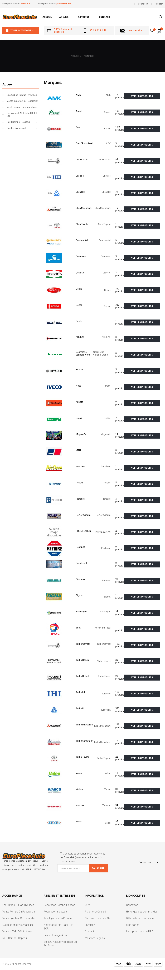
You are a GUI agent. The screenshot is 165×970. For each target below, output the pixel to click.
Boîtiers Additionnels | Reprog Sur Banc (60, 943)
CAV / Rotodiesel (84, 143)
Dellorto (80, 272)
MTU (78, 450)
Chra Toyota (82, 224)
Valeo (79, 773)
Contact (89, 931)
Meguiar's (81, 434)
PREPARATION (83, 531)
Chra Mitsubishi (84, 208)
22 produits (119, 758)
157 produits (119, 693)
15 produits (119, 209)
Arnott (79, 111)
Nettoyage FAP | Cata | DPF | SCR (22, 114)
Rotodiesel (81, 563)
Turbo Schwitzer (84, 740)
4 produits (119, 516)
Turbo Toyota (82, 757)
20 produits (119, 661)
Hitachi (79, 369)
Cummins (81, 256)
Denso (79, 305)
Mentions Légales (95, 938)
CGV (87, 905)
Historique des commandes (141, 911)
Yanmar (80, 805)
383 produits (119, 306)
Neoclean (80, 466)
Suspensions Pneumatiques (18, 924)
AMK (78, 95)
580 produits (119, 710)
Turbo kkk (81, 708)
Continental (82, 240)
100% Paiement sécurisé (63, 30)
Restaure (80, 547)
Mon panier (132, 924)
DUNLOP (80, 337)
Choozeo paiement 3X (97, 918)
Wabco (79, 789)
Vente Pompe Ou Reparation (18, 911)
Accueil (7, 84)
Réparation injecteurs (56, 911)
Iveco (78, 385)
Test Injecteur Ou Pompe (58, 918)
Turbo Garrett (83, 644)
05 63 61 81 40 (98, 30)
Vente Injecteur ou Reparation (22, 101)
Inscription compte (16, 3)
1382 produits (119, 128)
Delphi (79, 289)
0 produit (119, 338)
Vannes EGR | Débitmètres (17, 931)
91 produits (119, 580)
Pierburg (80, 499)
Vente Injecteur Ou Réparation (19, 918)
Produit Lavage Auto (55, 935)
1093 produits (119, 645)
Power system (83, 515)
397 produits (119, 290)
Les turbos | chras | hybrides (22, 95)
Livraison (90, 924)
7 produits (119, 419)
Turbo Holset (82, 676)
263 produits (119, 726)
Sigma (79, 595)
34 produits (119, 613)
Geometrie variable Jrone (83, 353)
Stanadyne (81, 611)
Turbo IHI (80, 692)
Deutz (79, 321)
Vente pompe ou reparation (21, 107)
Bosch (79, 127)
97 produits (119, 161)
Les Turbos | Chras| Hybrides (18, 905)
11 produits (119, 742)
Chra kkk (80, 192)
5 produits (119, 144)
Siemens (80, 579)
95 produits (119, 823)
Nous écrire (135, 30)
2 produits (119, 500)
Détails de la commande (140, 918)
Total (78, 627)
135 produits (119, 112)
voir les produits (142, 96)
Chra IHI (80, 175)
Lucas (79, 418)
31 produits (119, 193)
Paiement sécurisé (95, 911)
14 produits (119, 435)
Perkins (79, 482)
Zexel (79, 821)
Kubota (79, 402)
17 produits (119, 96)
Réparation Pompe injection (59, 905)
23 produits (119, 677)
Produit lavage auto (17, 128)
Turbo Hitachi (82, 660)
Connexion (132, 905)
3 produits (119, 177)
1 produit (119, 225)
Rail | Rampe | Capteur (18, 122)
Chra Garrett (82, 159)
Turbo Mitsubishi (84, 724)
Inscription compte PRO (139, 931)
